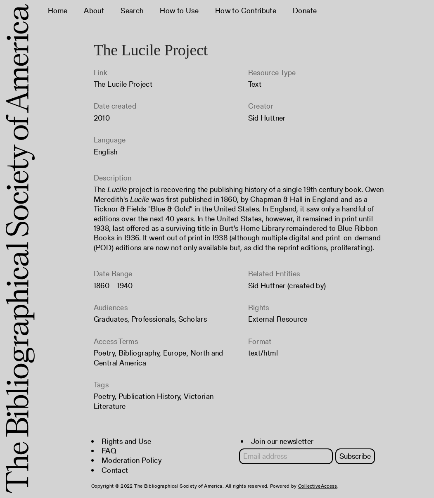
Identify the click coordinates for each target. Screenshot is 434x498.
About (94, 10)
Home (57, 10)
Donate (305, 10)
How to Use (179, 10)
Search (132, 10)
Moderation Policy (131, 460)
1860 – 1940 (113, 285)
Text (254, 84)
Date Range (113, 273)
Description (113, 178)
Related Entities (274, 273)
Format (260, 341)
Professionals (153, 319)
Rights (258, 307)
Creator (261, 106)
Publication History (149, 396)
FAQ (109, 451)
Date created (115, 106)
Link (100, 72)
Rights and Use (126, 441)
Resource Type (272, 72)
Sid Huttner (267, 118)
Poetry (104, 353)
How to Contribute (245, 10)
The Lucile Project (123, 84)
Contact (115, 470)
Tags (101, 384)
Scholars (192, 319)
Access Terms (116, 341)
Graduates (111, 319)
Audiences (111, 307)
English (106, 152)
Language (110, 140)
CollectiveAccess (317, 485)
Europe (175, 353)
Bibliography (139, 353)
